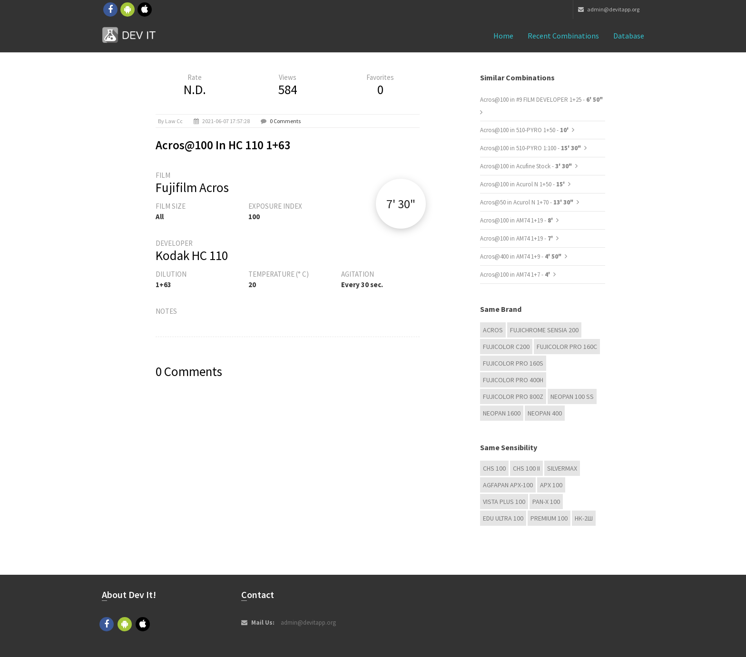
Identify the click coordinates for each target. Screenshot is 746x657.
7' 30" (400, 204)
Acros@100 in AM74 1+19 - (517, 220)
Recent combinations (563, 35)
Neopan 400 (545, 413)
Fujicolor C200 (506, 346)
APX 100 (551, 485)
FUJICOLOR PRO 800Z (513, 396)
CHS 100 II (526, 468)
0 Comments (285, 121)
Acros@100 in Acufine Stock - (526, 166)
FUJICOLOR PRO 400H (513, 380)
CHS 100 (494, 468)
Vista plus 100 (504, 501)
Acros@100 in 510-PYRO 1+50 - (525, 130)
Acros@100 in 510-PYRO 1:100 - (530, 148)
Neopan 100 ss (572, 396)
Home (503, 35)
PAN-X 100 (546, 501)
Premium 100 (549, 518)
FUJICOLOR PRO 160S (513, 363)
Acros (493, 330)
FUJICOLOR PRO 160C (567, 346)
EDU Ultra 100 (503, 518)
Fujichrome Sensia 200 (544, 330)
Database (628, 35)
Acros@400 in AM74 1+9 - (520, 256)
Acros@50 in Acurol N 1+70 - (526, 202)
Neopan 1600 (501, 413)
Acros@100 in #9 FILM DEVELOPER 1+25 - (541, 100)
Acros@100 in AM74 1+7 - (515, 275)
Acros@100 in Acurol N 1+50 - (523, 184)
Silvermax (562, 468)
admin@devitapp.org (608, 9)
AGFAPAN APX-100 (508, 485)
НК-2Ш (584, 518)
